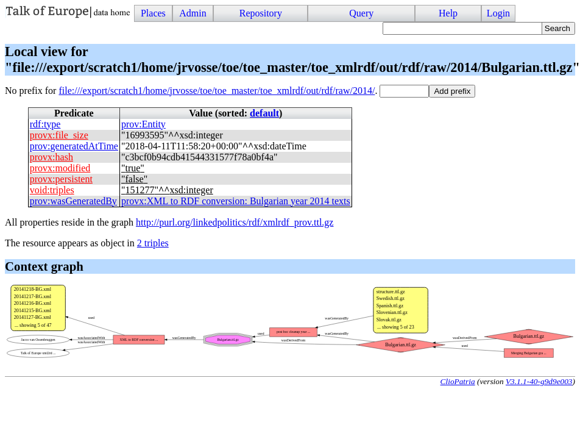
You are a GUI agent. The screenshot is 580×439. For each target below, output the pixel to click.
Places (153, 13)
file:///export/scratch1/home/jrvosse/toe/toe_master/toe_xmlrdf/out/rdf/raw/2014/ (216, 90)
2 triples (153, 243)
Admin (192, 13)
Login (498, 13)
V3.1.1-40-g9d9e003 (539, 381)
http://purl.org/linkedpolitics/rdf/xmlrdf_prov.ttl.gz (234, 222)
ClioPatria (457, 381)
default (264, 113)
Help (448, 13)
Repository (260, 13)
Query (361, 13)
